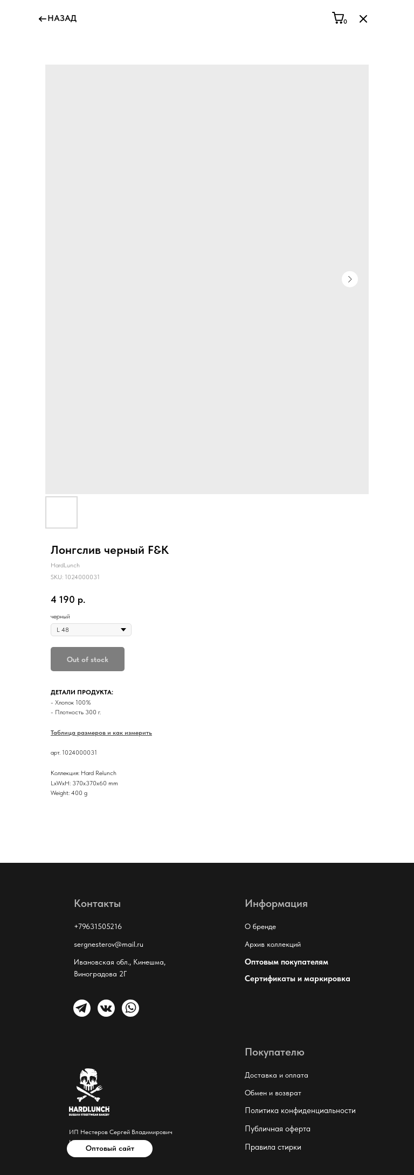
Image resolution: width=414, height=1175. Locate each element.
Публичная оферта (277, 1129)
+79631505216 (98, 926)
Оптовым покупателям (286, 962)
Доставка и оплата (276, 1075)
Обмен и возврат (273, 1092)
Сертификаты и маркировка (297, 978)
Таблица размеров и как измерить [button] (101, 732)
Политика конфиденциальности (300, 1110)
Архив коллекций (273, 944)
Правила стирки (273, 1147)
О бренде (260, 926)
